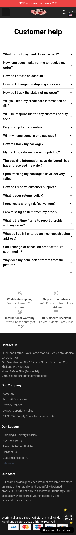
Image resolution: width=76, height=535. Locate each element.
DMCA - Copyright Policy (18, 410)
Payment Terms (12, 440)
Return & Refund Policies (18, 446)
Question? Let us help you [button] (57, 530)
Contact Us (10, 452)
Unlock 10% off (68, 517)
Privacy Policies (12, 405)
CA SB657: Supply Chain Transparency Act (29, 416)
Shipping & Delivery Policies (20, 435)
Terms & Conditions (15, 399)
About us (8, 393)
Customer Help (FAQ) (16, 457)
